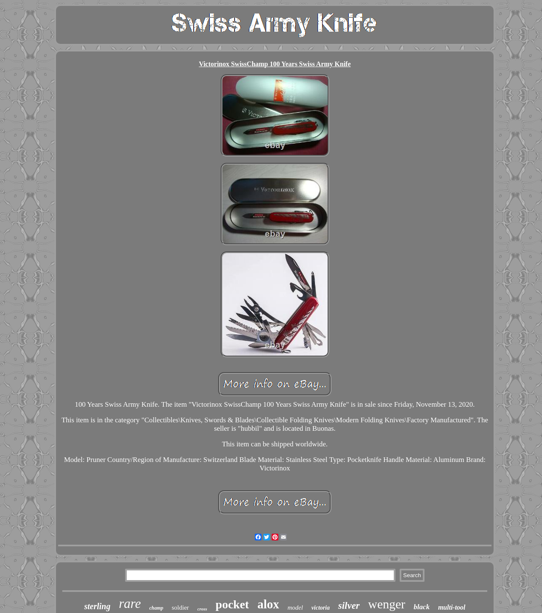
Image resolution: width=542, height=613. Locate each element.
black (422, 607)
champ (156, 608)
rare (130, 603)
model (295, 607)
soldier (180, 607)
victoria (320, 608)
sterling (97, 606)
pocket (232, 604)
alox (268, 604)
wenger (386, 604)
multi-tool (451, 607)
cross (202, 608)
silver (349, 605)
